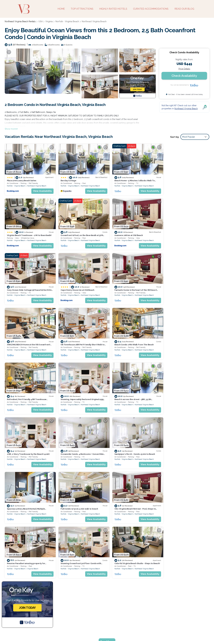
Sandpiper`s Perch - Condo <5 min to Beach (79, 393)
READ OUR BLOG (184, 8)
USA (40, 21)
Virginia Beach (84, 452)
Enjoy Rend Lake (165, 631)
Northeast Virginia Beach (92, 21)
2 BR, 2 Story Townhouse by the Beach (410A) (183, 340)
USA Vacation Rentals (19, 558)
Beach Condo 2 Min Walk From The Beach (182, 286)
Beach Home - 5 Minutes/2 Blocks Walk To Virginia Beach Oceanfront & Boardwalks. (151, 563)
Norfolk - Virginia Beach (66, 21)
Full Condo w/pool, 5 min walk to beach (181, 393)
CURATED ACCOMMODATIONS (151, 8)
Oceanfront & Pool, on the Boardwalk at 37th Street (135, 572)
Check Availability (184, 76)
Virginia (48, 21)
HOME (61, 8)
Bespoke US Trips (49, 631)
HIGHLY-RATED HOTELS (113, 8)
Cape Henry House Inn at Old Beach (179, 233)
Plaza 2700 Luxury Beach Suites (21, 179)
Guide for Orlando (117, 631)
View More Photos (17, 90)
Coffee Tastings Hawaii (141, 631)
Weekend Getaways (71, 631)
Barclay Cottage (66, 179)
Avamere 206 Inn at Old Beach (73, 233)
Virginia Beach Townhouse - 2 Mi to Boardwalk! (184, 179)
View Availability (40, 190)
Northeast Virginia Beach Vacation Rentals (29, 554)
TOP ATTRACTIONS (82, 8)
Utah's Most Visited (95, 631)
